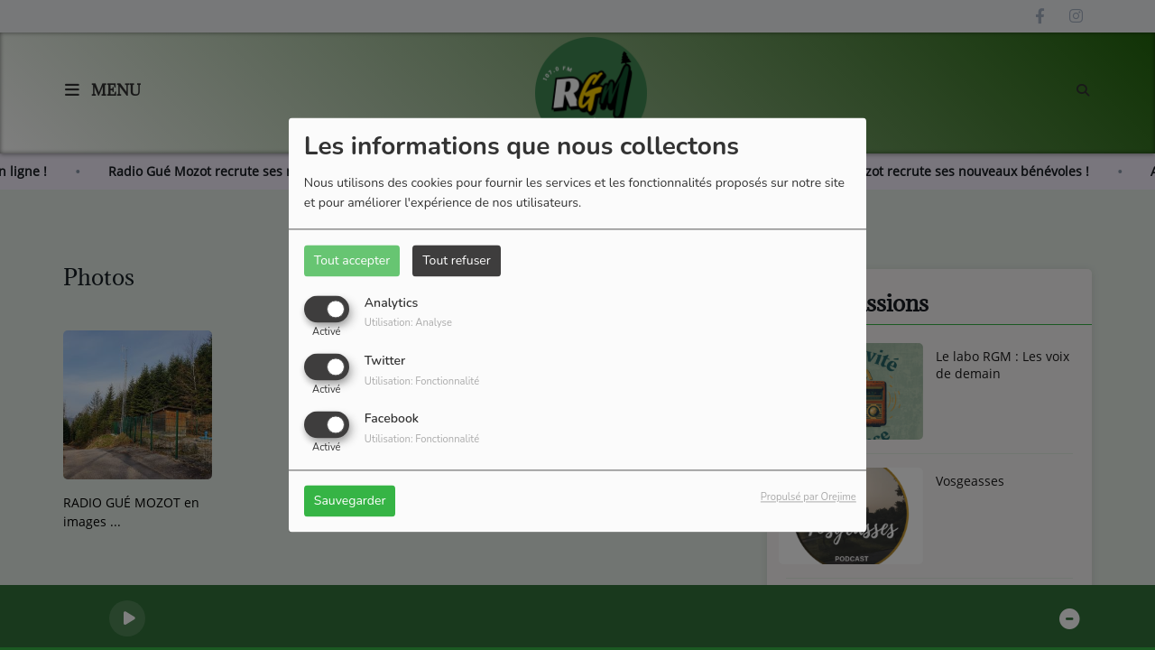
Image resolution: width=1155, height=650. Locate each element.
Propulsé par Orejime (808, 498)
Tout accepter (352, 260)
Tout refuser (456, 260)
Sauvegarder (350, 501)
